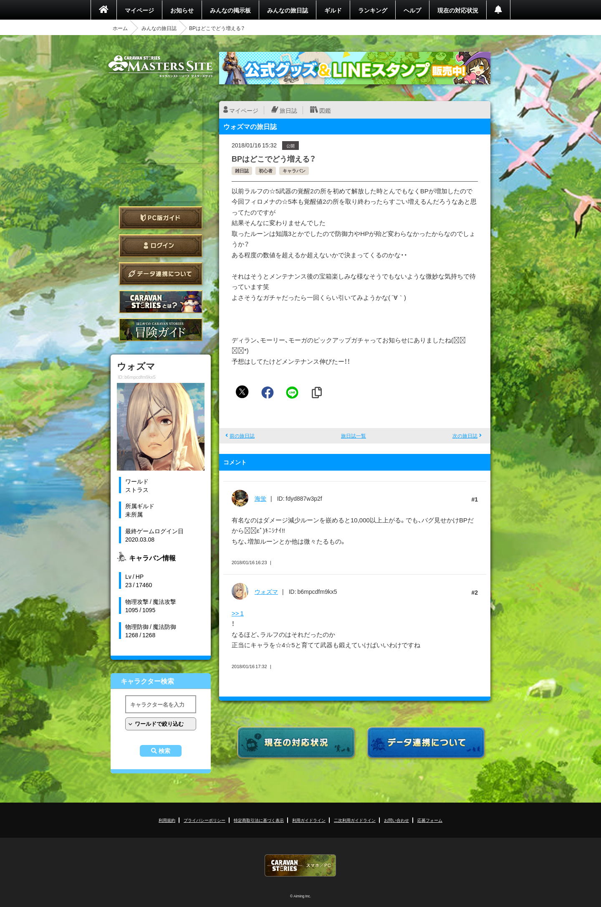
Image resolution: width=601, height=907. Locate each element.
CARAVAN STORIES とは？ (160, 301)
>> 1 (238, 613)
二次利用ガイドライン (355, 820)
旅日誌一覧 (353, 435)
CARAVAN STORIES (300, 865)
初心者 (266, 170)
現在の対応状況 (457, 10)
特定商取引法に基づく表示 (259, 820)
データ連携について (160, 273)
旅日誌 (288, 110)
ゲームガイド (160, 329)
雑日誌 (242, 170)
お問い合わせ (396, 820)
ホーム (120, 28)
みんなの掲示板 (230, 10)
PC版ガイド (160, 217)
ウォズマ (266, 591)
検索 (164, 751)
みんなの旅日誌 (287, 10)
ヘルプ (412, 10)
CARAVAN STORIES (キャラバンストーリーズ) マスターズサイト (160, 66)
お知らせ (182, 10)
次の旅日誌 (464, 435)
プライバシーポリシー (204, 820)
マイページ (139, 10)
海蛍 (260, 498)
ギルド (333, 10)
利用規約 (167, 820)
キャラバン (294, 170)
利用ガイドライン (309, 820)
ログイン (160, 245)
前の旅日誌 (242, 435)
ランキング (372, 10)
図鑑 (325, 110)
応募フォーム (429, 820)
